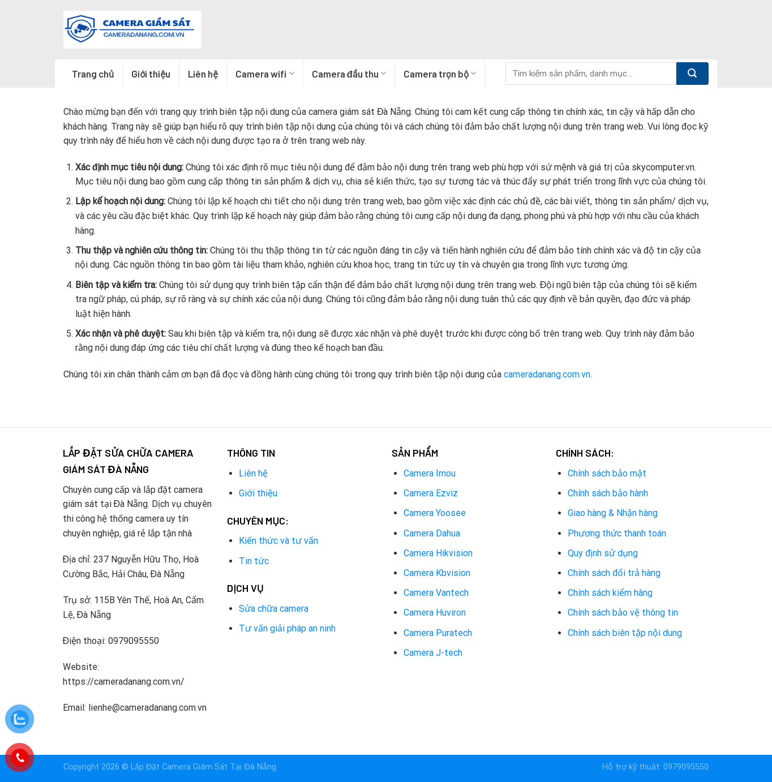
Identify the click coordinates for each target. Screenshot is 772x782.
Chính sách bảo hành (608, 493)
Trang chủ (93, 73)
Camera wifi (264, 73)
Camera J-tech (433, 652)
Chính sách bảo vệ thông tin (623, 612)
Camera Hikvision (438, 553)
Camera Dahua (432, 533)
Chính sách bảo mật (607, 473)
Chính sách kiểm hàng (610, 592)
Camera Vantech (436, 592)
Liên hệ (203, 73)
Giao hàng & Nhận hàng (613, 513)
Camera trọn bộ (440, 73)
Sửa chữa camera (273, 608)
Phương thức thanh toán (617, 533)
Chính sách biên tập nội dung (625, 633)
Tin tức (254, 561)
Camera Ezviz (431, 493)
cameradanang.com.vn (547, 374)
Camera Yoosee (435, 513)
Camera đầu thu (349, 73)
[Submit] (692, 73)
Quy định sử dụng (603, 553)
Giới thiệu (150, 73)
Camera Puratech (438, 633)
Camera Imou (430, 473)
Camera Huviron (435, 612)
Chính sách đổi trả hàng (614, 573)
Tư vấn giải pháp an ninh (287, 628)
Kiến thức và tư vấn (278, 540)
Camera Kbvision (437, 573)
